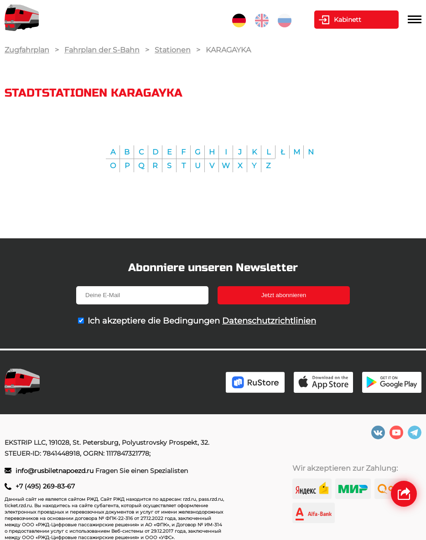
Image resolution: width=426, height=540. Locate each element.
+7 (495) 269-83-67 (45, 486)
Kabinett (347, 19)
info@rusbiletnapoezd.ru (55, 471)
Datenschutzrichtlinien (269, 321)
